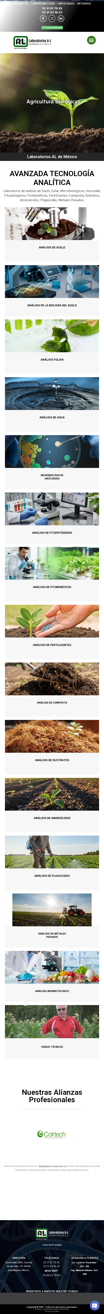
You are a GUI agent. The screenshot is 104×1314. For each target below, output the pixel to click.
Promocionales (52, 1311)
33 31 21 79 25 (52, 8)
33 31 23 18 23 (52, 12)
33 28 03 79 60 (51, 1275)
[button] (52, 27)
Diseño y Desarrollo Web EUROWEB (52, 1309)
